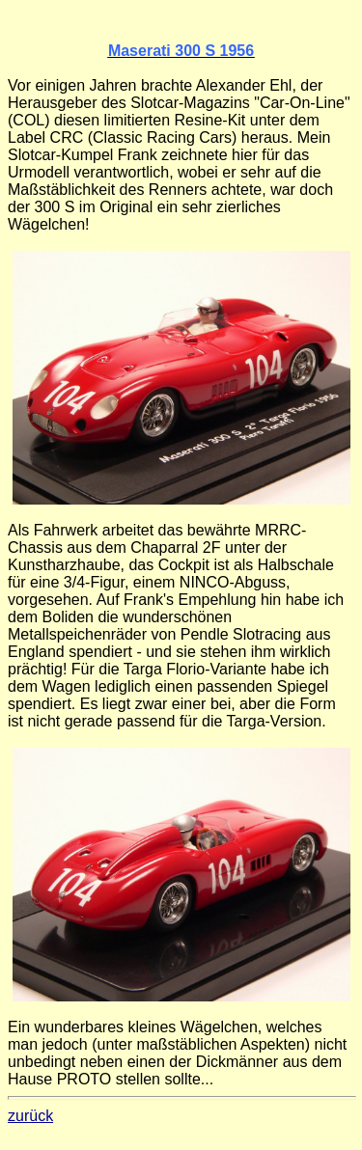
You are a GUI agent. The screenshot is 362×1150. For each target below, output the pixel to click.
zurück (30, 1116)
